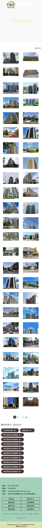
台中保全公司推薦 (33, 514)
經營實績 (30, 502)
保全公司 (5, 514)
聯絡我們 (30, 509)
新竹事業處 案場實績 (11, 435)
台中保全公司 (22, 514)
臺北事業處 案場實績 (11, 439)
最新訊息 (11, 506)
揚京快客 (19, 524)
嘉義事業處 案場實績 (11, 453)
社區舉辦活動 (9, 430)
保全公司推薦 (13, 514)
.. (34, 524)
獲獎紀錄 (26, 430)
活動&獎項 (37, 48)
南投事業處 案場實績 (11, 471)
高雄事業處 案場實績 (11, 462)
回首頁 (11, 499)
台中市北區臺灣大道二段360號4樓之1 (22, 494)
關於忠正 (30, 499)
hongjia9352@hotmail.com (19, 491)
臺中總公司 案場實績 (11, 458)
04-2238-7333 (13, 486)
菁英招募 (11, 509)
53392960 (12, 488)
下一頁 (24, 417)
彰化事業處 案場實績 (11, 444)
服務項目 (11, 502)
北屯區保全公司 (21, 518)
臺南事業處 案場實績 (11, 467)
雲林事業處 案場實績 (11, 448)
